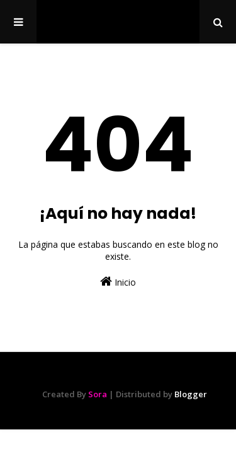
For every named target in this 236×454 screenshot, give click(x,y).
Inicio (118, 281)
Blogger (190, 394)
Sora (97, 394)
